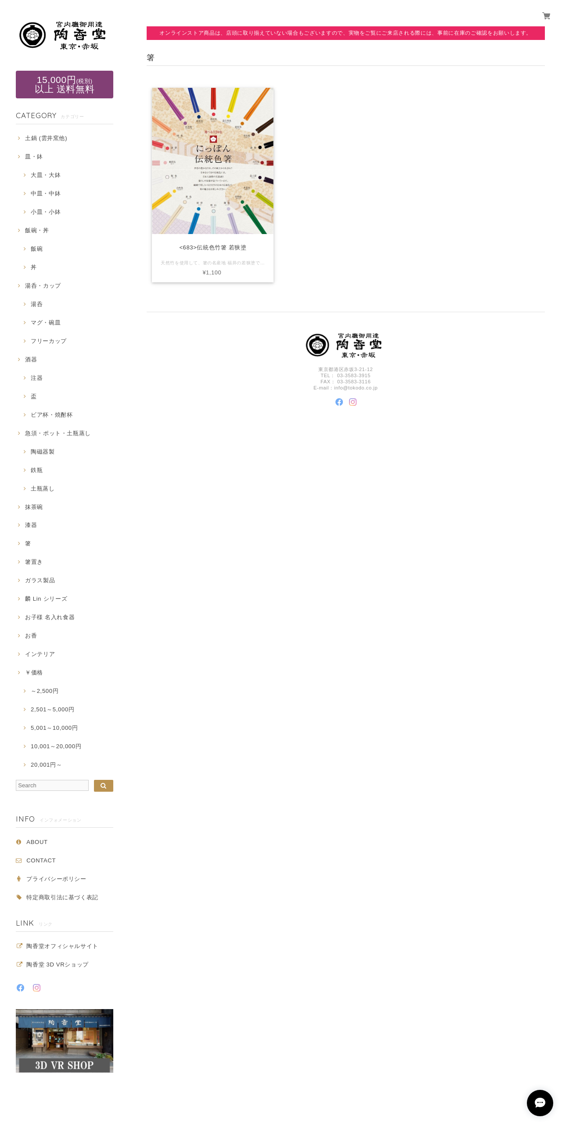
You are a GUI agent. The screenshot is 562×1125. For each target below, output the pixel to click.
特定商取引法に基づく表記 (62, 897)
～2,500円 (44, 691)
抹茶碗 (34, 507)
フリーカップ (49, 341)
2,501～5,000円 (52, 709)
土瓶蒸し (43, 488)
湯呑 (37, 304)
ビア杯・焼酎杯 (52, 414)
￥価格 (34, 672)
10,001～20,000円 (56, 746)
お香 (31, 635)
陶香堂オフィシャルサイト (62, 946)
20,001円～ (46, 764)
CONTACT (41, 860)
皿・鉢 (34, 156)
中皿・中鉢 (46, 193)
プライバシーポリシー (56, 879)
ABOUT (36, 842)
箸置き (34, 562)
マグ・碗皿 (46, 322)
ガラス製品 (40, 580)
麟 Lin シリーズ (46, 598)
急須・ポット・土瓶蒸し (58, 433)
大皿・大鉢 (46, 175)
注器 (37, 378)
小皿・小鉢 (46, 212)
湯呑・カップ (43, 285)
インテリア (40, 654)
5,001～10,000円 (54, 728)
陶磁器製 (43, 451)
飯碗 (37, 248)
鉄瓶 (37, 470)
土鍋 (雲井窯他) (46, 138)
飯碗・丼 (37, 230)
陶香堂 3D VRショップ (57, 964)
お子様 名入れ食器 (50, 617)
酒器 (31, 359)
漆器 (31, 525)
